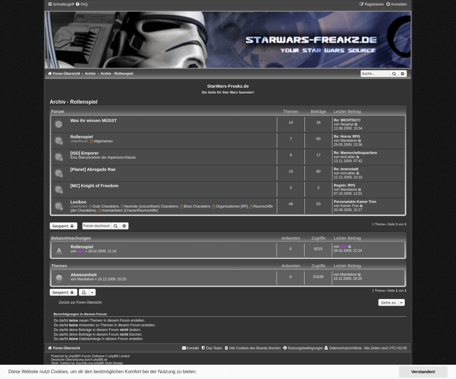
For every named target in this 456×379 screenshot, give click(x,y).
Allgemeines (101, 141)
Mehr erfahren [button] (213, 371)
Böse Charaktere (195, 206)
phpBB (74, 356)
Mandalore (349, 141)
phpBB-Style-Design (108, 363)
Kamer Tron (350, 206)
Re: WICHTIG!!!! (347, 120)
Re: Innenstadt (346, 169)
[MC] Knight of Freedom (94, 185)
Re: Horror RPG (347, 136)
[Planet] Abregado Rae (92, 169)
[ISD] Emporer (84, 153)
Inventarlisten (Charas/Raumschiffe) (128, 210)
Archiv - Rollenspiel (73, 102)
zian (80, 251)
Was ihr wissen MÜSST (93, 120)
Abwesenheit (84, 274)
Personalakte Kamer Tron (355, 202)
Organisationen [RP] (230, 206)
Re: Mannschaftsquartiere (355, 153)
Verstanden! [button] (423, 371)
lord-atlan (348, 157)
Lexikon (78, 202)
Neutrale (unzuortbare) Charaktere (149, 206)
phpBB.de (100, 359)
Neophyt (347, 124)
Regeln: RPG (344, 185)
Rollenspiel (81, 136)
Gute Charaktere (104, 206)
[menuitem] (81, 4)
